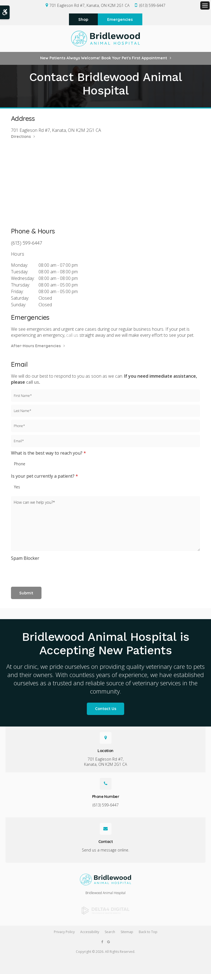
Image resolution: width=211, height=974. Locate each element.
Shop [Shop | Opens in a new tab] (83, 19)
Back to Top (148, 932)
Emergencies (120, 19)
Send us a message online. (105, 850)
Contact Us (105, 709)
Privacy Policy (64, 932)
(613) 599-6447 (152, 5)
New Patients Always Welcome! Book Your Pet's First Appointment (103, 59)
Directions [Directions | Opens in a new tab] (21, 137)
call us (72, 336)
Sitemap (127, 932)
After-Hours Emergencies (36, 346)
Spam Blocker (25, 559)
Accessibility (89, 932)
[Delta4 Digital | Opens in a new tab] (105, 911)
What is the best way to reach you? (48, 453)
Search (110, 932)
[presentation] (43, 571)
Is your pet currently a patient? (44, 477)
